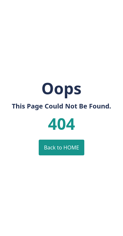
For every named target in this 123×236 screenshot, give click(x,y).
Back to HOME (61, 147)
